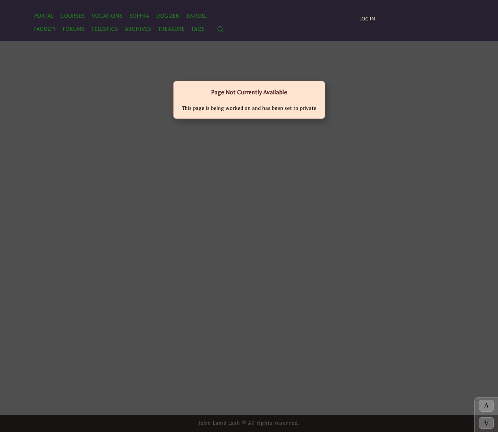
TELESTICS (104, 29)
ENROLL (196, 15)
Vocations (107, 15)
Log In (367, 19)
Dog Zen (168, 15)
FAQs (198, 29)
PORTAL (43, 15)
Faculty (45, 29)
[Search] (220, 29)
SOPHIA (139, 15)
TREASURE (171, 29)
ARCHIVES (138, 29)
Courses (72, 15)
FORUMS (73, 29)
